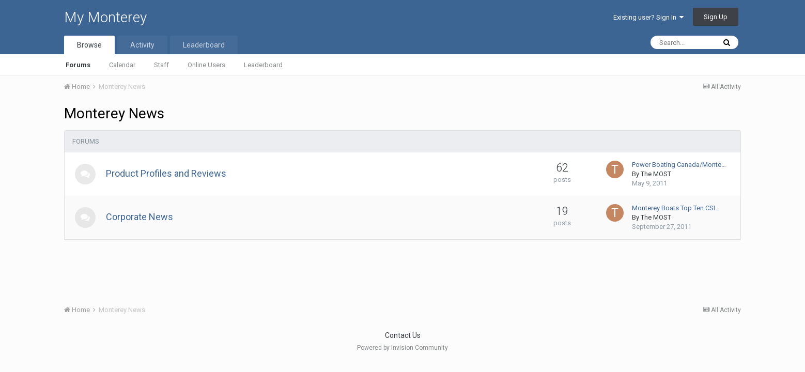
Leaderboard (263, 65)
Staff (161, 65)
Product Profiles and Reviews (166, 173)
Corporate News (139, 216)
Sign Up (715, 17)
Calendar (122, 65)
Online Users (206, 65)
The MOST (656, 174)
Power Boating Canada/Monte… (679, 164)
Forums (78, 65)
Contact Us (403, 335)
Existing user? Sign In (648, 17)
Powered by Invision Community (402, 347)
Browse (89, 45)
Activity (142, 45)
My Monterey (105, 17)
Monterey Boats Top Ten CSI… (676, 208)
